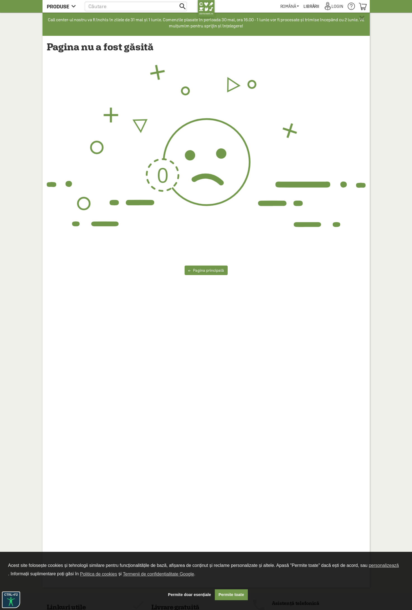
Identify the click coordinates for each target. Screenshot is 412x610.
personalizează (384, 565)
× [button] (362, 18)
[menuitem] (289, 6)
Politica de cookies (98, 574)
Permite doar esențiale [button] (189, 594)
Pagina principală (206, 270)
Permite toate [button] (231, 594)
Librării (311, 6)
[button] (136, 6)
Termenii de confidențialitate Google (158, 574)
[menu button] (63, 6)
